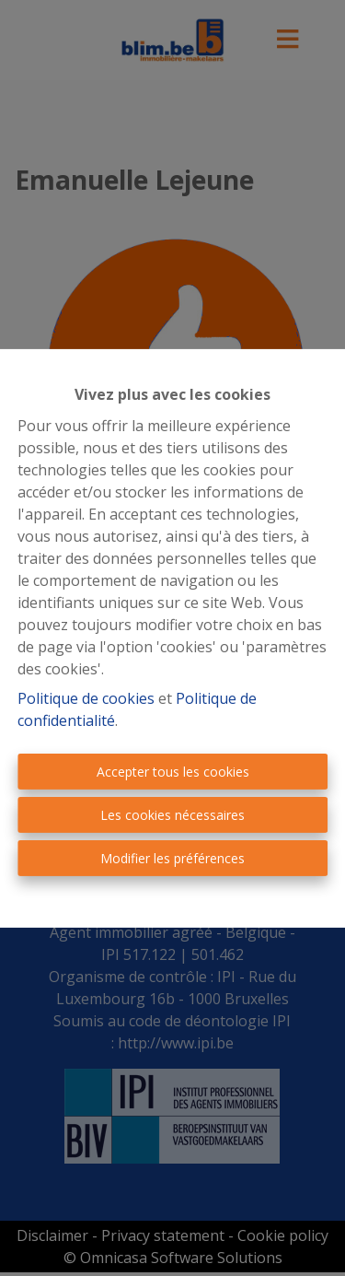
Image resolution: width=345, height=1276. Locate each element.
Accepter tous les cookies (173, 771)
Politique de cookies (86, 698)
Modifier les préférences (172, 858)
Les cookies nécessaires (172, 815)
